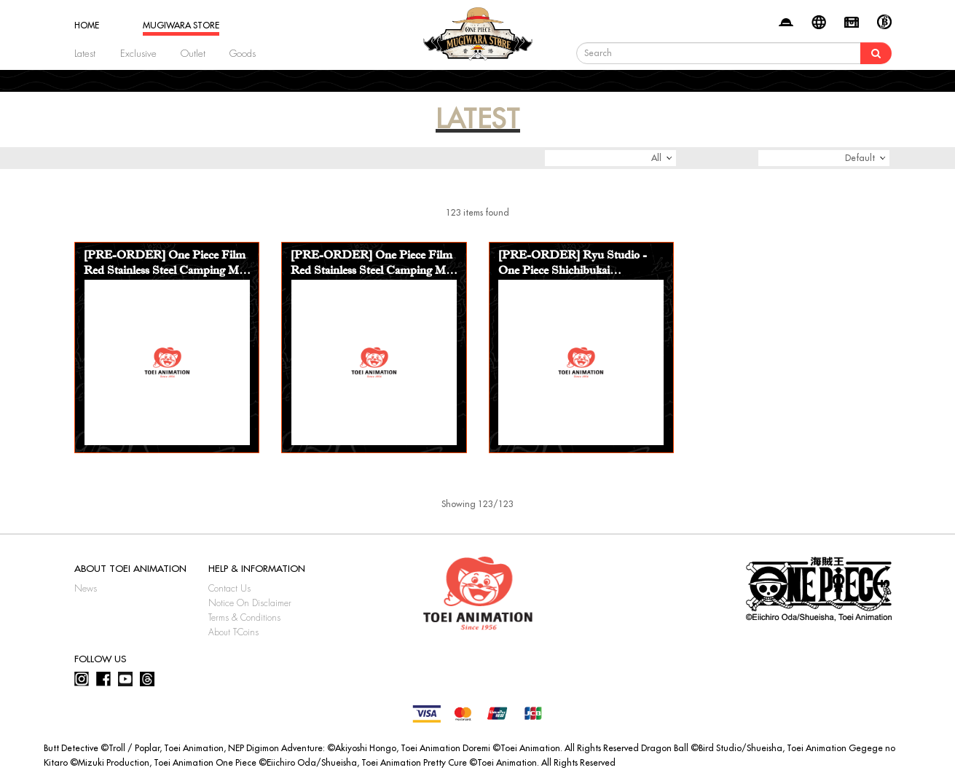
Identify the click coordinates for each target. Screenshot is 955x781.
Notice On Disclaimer (249, 603)
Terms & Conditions (244, 618)
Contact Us (229, 588)
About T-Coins (233, 632)
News (85, 588)
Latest (84, 53)
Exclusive (138, 53)
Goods (242, 53)
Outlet (193, 53)
